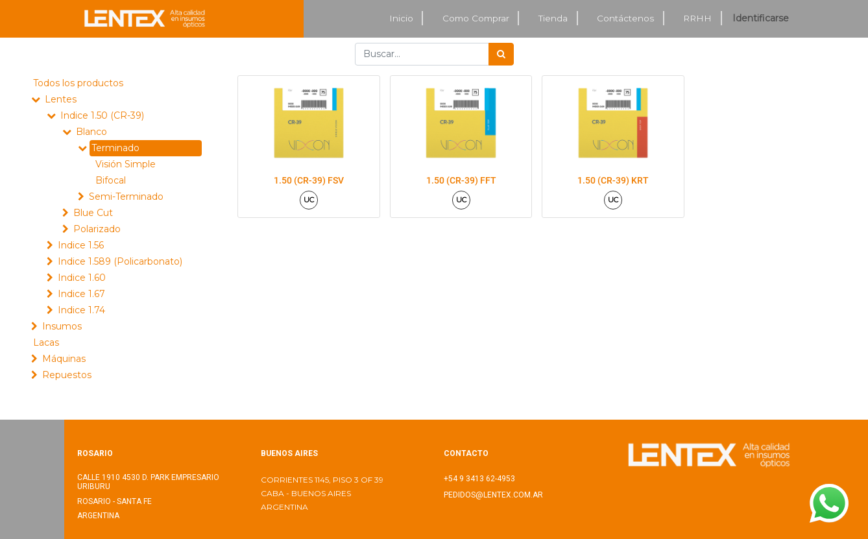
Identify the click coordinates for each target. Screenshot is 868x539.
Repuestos (66, 375)
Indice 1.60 (82, 277)
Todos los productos (78, 83)
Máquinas (64, 359)
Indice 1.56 (81, 245)
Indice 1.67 (81, 294)
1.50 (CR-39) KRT (613, 180)
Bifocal (110, 180)
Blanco (91, 132)
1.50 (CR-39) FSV (309, 180)
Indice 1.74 (81, 310)
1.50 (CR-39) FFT (461, 180)
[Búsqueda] (501, 54)
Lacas (46, 342)
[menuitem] (401, 18)
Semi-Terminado (126, 196)
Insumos (62, 326)
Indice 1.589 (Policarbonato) (120, 261)
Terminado (115, 148)
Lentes (61, 99)
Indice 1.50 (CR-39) (102, 115)
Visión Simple (125, 164)
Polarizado (97, 229)
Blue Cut (93, 213)
